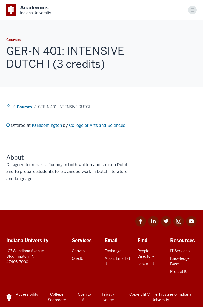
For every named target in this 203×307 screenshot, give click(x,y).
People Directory (145, 253)
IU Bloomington (47, 125)
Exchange (113, 250)
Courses (24, 106)
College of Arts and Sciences (97, 125)
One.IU (78, 258)
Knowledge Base (180, 261)
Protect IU (179, 271)
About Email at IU (117, 261)
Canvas (78, 250)
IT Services (180, 250)
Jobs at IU (145, 264)
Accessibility (27, 294)
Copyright (137, 294)
